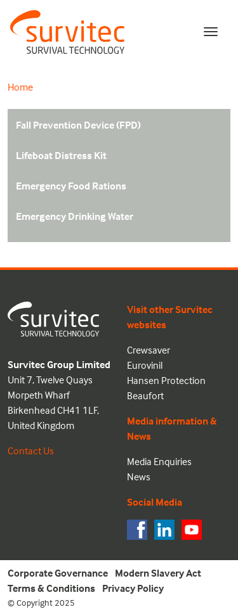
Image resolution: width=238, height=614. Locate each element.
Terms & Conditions (51, 588)
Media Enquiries (159, 461)
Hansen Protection (166, 380)
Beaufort (145, 395)
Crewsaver (148, 349)
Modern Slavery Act (158, 572)
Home (20, 86)
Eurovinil (144, 365)
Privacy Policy (133, 588)
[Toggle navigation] (211, 32)
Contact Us (31, 450)
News (138, 476)
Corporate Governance (58, 572)
